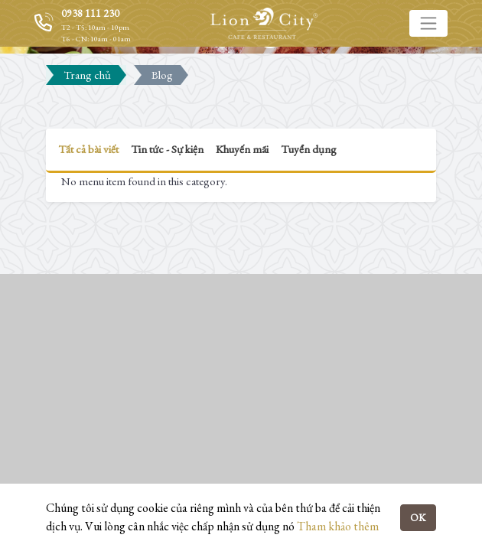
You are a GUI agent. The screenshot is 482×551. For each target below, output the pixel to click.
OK (418, 517)
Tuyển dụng (309, 149)
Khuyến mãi (242, 149)
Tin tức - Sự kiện (167, 149)
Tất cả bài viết (88, 149)
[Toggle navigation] (428, 23)
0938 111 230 (90, 13)
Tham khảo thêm (338, 526)
